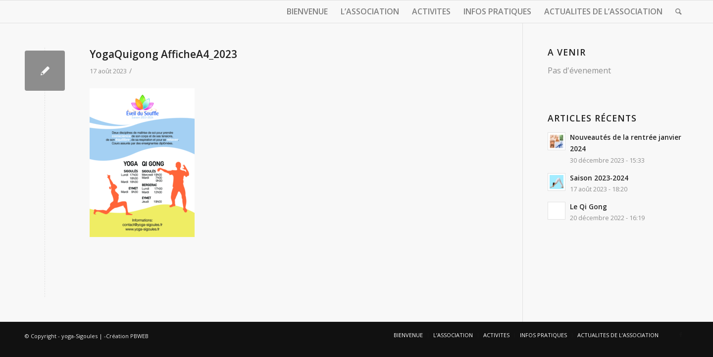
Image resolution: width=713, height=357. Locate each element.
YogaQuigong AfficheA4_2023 (163, 54)
